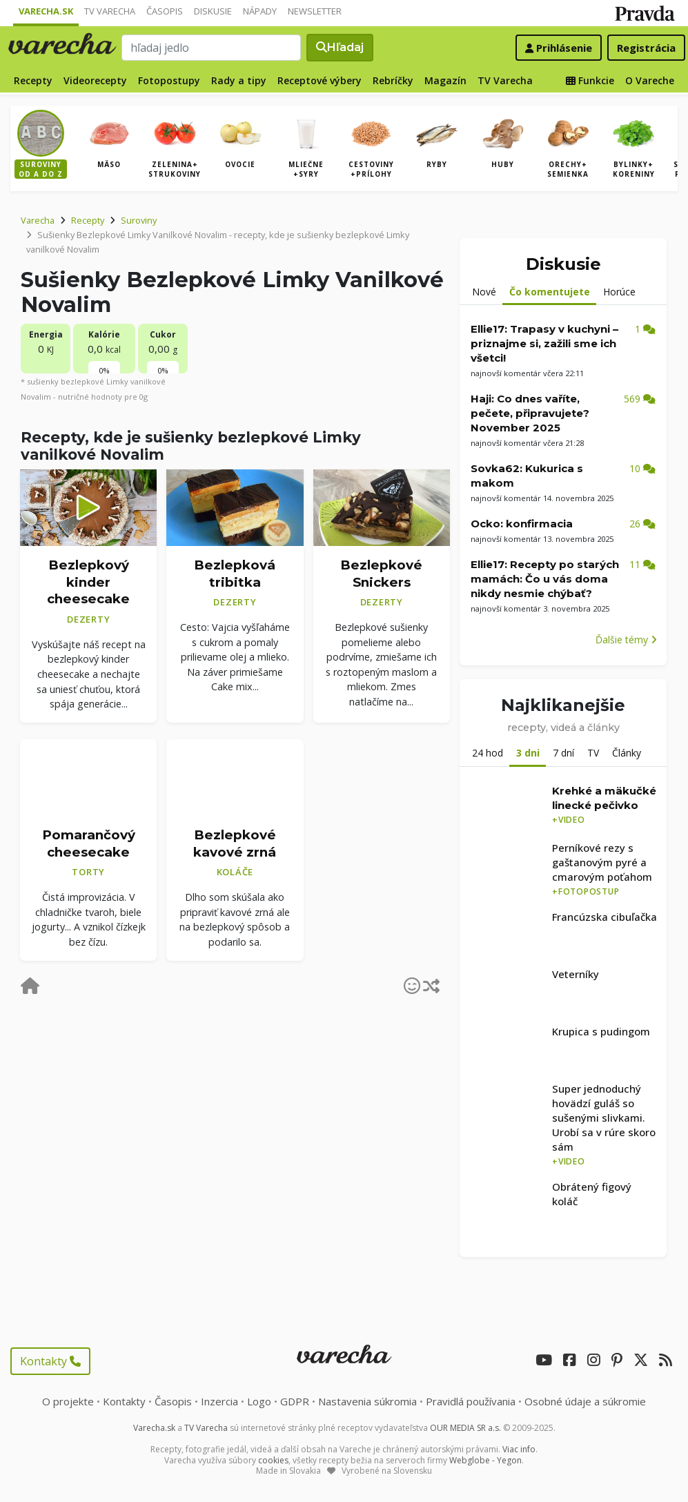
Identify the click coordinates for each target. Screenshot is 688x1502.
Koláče (235, 872)
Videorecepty (95, 80)
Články (626, 752)
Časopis (164, 11)
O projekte (68, 1401)
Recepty (33, 80)
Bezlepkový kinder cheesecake (88, 582)
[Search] (212, 48)
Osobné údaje (585, 1401)
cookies (273, 1460)
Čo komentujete (549, 291)
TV (593, 752)
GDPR (294, 1401)
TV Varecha (109, 11)
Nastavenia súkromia (367, 1401)
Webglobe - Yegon (485, 1460)
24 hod (487, 752)
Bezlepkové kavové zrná (234, 843)
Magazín (445, 80)
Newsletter (315, 11)
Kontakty (50, 1361)
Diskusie (213, 11)
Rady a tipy (238, 80)
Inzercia (219, 1401)
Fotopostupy (169, 80)
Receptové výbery (319, 80)
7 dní (563, 752)
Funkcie (590, 80)
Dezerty (88, 619)
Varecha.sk (46, 11)
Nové (484, 291)
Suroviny (139, 220)
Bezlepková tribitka (234, 573)
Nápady (260, 11)
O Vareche (649, 80)
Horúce (619, 291)
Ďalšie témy (626, 639)
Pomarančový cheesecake (88, 843)
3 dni (528, 752)
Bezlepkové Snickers (381, 573)
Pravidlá (470, 1401)
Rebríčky (393, 80)
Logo (259, 1401)
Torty (88, 872)
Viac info (518, 1449)
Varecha (38, 220)
